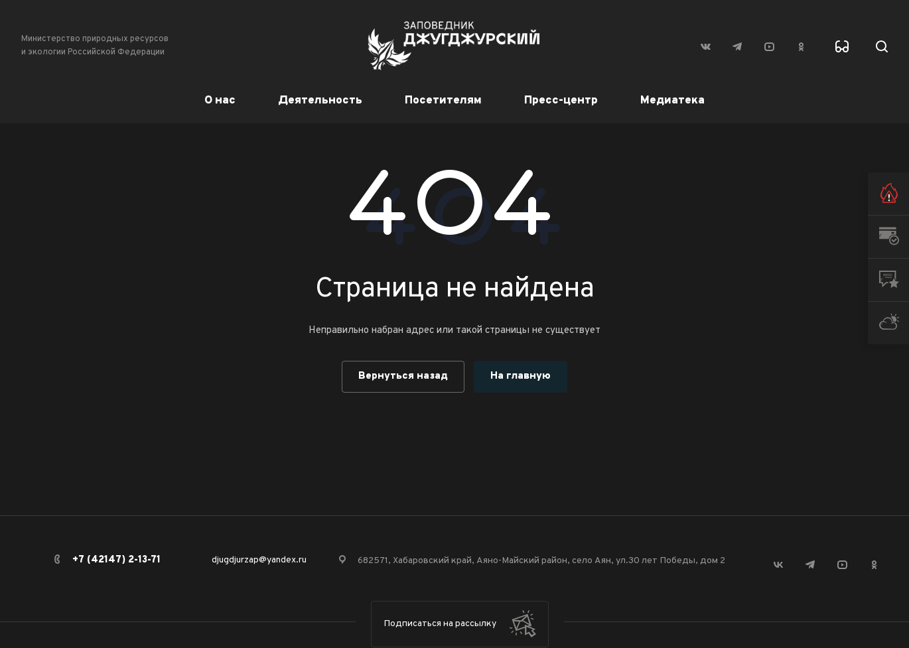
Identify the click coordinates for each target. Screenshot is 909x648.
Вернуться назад (403, 376)
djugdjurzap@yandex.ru (259, 560)
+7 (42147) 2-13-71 (116, 560)
